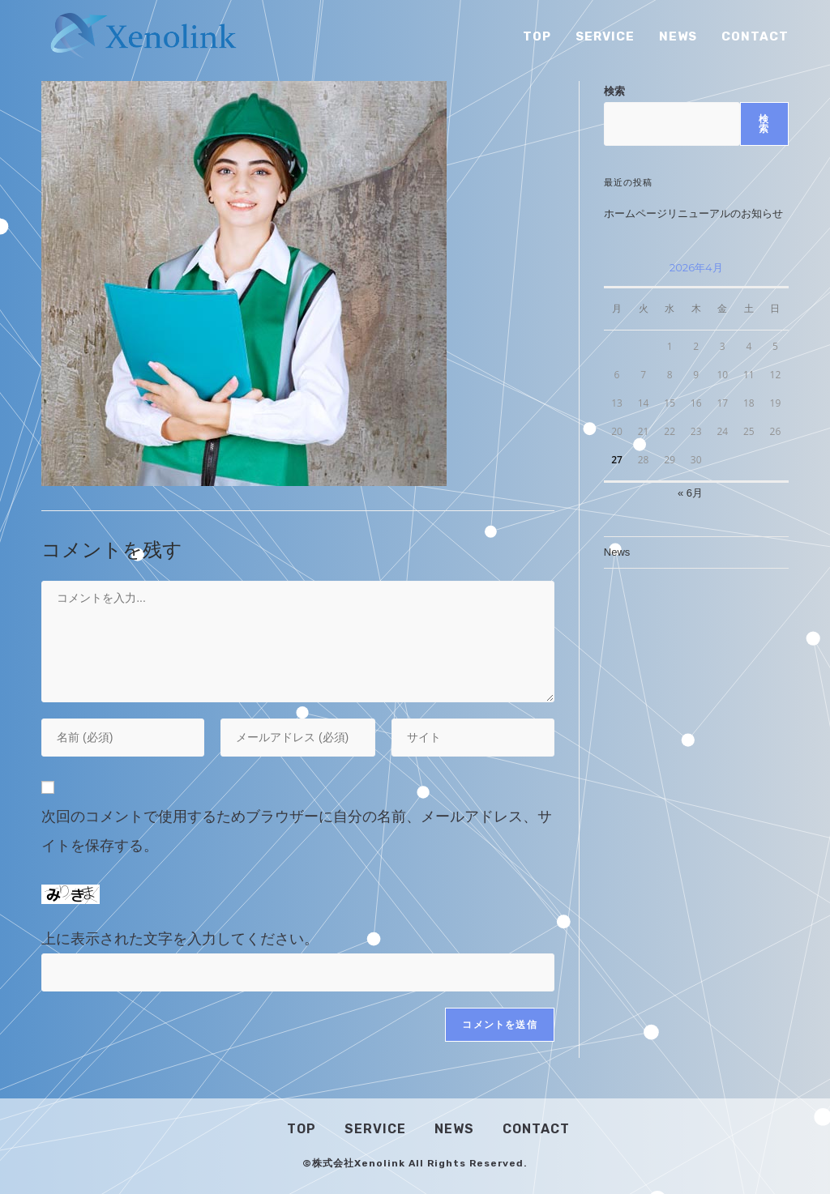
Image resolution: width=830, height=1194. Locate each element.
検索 (614, 91)
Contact (536, 1128)
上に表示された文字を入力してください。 (180, 939)
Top (301, 1128)
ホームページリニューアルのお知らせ (693, 213)
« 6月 (690, 493)
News (617, 552)
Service (375, 1128)
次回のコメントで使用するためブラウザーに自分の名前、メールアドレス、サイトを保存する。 (296, 831)
